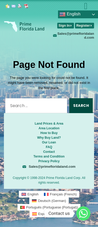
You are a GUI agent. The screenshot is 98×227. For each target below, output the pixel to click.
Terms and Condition (49, 156)
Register (83, 25)
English (69, 14)
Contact (49, 152)
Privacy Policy (49, 161)
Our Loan (49, 142)
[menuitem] (30, 194)
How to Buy (49, 133)
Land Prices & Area (49, 123)
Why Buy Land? (49, 137)
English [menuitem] (33, 194)
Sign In (64, 25)
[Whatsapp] (83, 213)
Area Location (48, 128)
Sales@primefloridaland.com (75, 35)
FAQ (49, 147)
